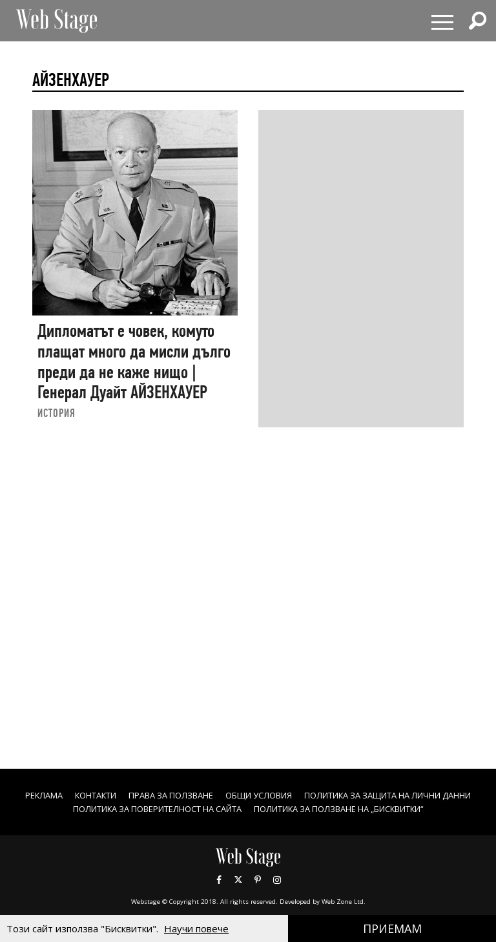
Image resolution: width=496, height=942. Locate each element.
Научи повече (196, 928)
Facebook (219, 893)
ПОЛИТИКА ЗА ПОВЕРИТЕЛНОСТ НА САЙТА (350, 808)
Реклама (119, 795)
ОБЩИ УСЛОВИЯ (360, 795)
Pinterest (257, 893)
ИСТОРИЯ (56, 413)
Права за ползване (262, 795)
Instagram (277, 893)
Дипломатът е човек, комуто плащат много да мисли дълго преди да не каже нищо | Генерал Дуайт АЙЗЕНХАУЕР (134, 361)
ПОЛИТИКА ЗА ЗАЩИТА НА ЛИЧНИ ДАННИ (144, 808)
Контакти (178, 795)
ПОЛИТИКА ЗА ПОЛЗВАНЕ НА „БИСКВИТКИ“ (248, 822)
